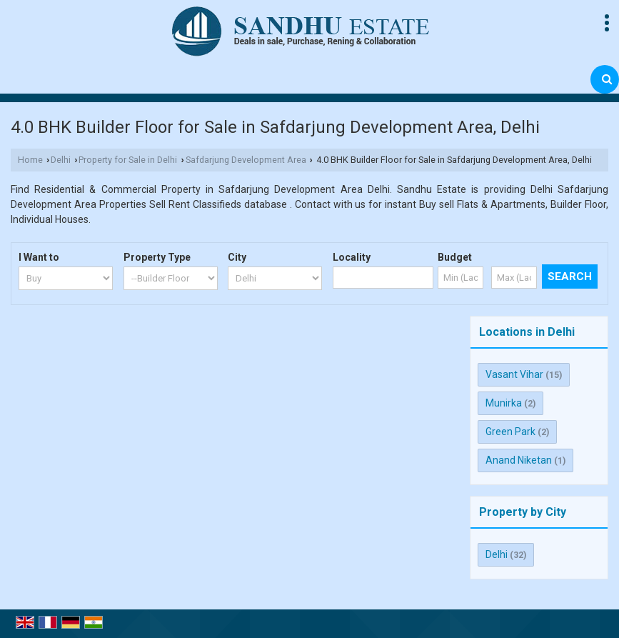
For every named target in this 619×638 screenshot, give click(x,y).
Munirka (503, 403)
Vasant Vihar (514, 374)
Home (30, 159)
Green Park (510, 431)
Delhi (61, 159)
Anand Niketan (518, 460)
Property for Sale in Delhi (128, 159)
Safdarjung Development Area (246, 159)
